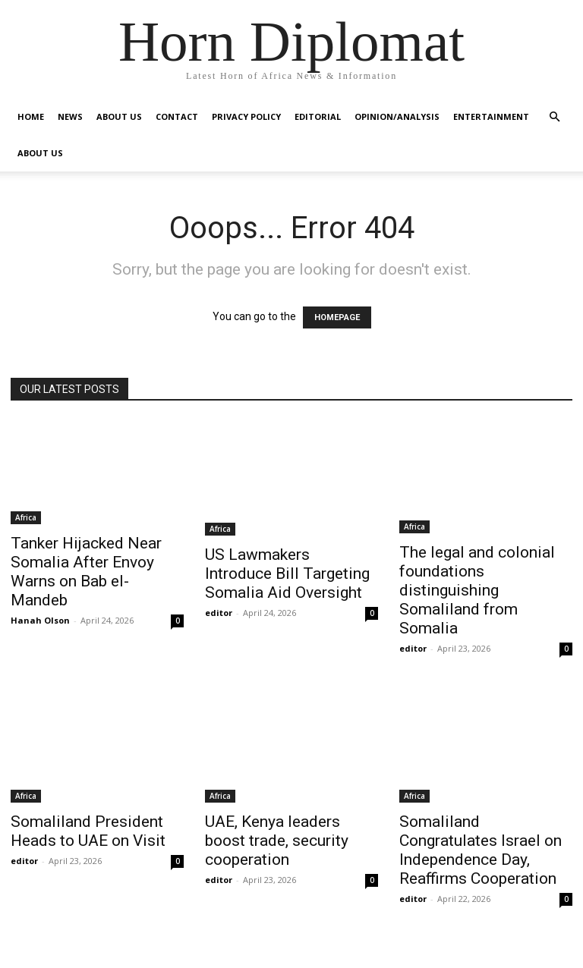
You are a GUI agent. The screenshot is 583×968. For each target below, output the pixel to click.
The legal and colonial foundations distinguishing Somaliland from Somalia (477, 590)
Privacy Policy (246, 116)
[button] (554, 117)
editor (218, 612)
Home (30, 116)
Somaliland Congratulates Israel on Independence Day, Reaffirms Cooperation (480, 850)
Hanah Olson (40, 620)
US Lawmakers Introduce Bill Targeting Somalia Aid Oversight (287, 573)
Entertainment (491, 116)
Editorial (318, 116)
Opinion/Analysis (397, 116)
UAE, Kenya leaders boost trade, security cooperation (276, 840)
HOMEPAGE (337, 317)
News (70, 116)
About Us (119, 116)
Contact (177, 116)
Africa (25, 517)
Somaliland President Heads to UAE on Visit (88, 831)
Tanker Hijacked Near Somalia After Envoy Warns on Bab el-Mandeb (86, 571)
